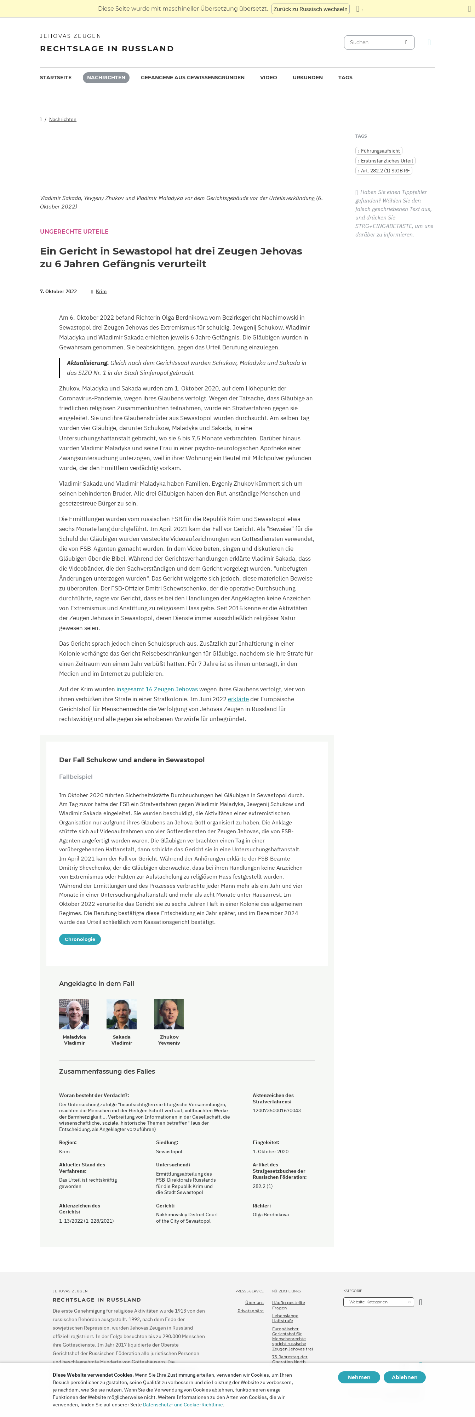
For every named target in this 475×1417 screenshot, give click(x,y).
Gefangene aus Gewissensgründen (193, 77)
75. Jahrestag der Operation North (290, 1359)
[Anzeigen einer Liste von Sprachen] (359, 9)
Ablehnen (405, 1377)
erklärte (238, 699)
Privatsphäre (250, 1310)
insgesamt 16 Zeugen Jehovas (157, 689)
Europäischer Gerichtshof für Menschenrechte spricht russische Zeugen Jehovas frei (292, 1339)
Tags (345, 77)
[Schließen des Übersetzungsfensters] (469, 9)
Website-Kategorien (368, 1301)
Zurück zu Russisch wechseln (311, 8)
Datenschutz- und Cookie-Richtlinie (183, 1404)
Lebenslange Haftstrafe (285, 1318)
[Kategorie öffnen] (420, 1302)
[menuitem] (56, 77)
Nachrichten (106, 77)
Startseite (55, 77)
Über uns (254, 1302)
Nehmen (359, 1377)
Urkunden (308, 77)
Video (268, 77)
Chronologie (80, 939)
